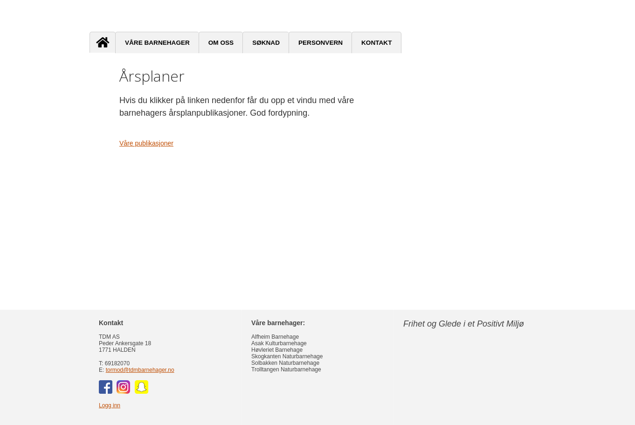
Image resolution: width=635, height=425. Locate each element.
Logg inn (109, 405)
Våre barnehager (157, 42)
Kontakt (376, 42)
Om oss (221, 42)
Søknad (266, 42)
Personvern (320, 42)
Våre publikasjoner (146, 143)
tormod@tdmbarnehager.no (140, 370)
